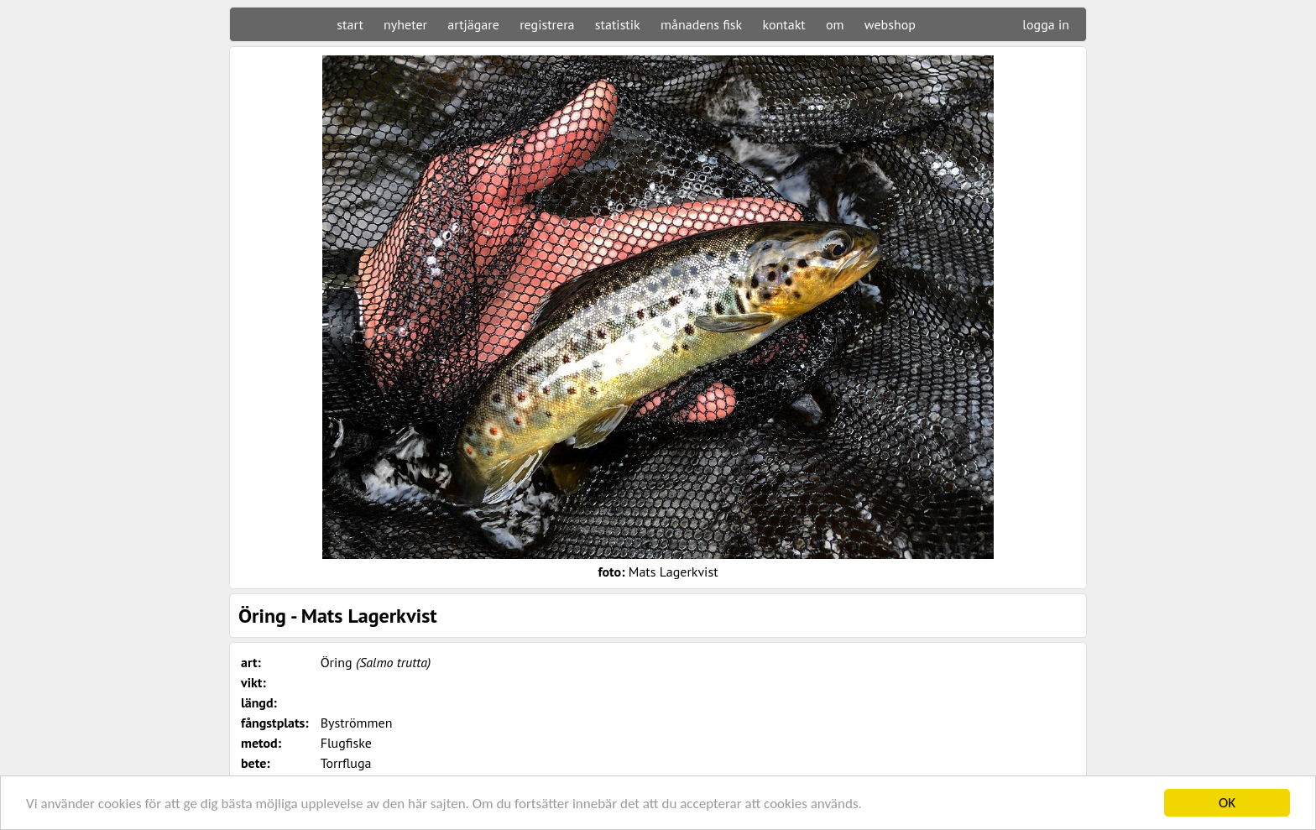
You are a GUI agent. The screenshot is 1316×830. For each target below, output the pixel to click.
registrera (547, 24)
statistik (617, 24)
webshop (890, 24)
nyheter (405, 24)
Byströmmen (357, 722)
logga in (1045, 24)
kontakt (783, 24)
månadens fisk (701, 24)
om (835, 24)
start (350, 24)
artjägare (473, 24)
